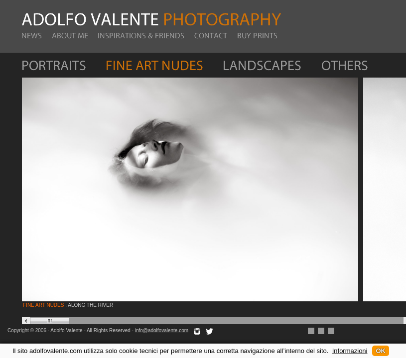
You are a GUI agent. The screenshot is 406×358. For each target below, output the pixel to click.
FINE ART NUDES (43, 305)
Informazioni (350, 351)
